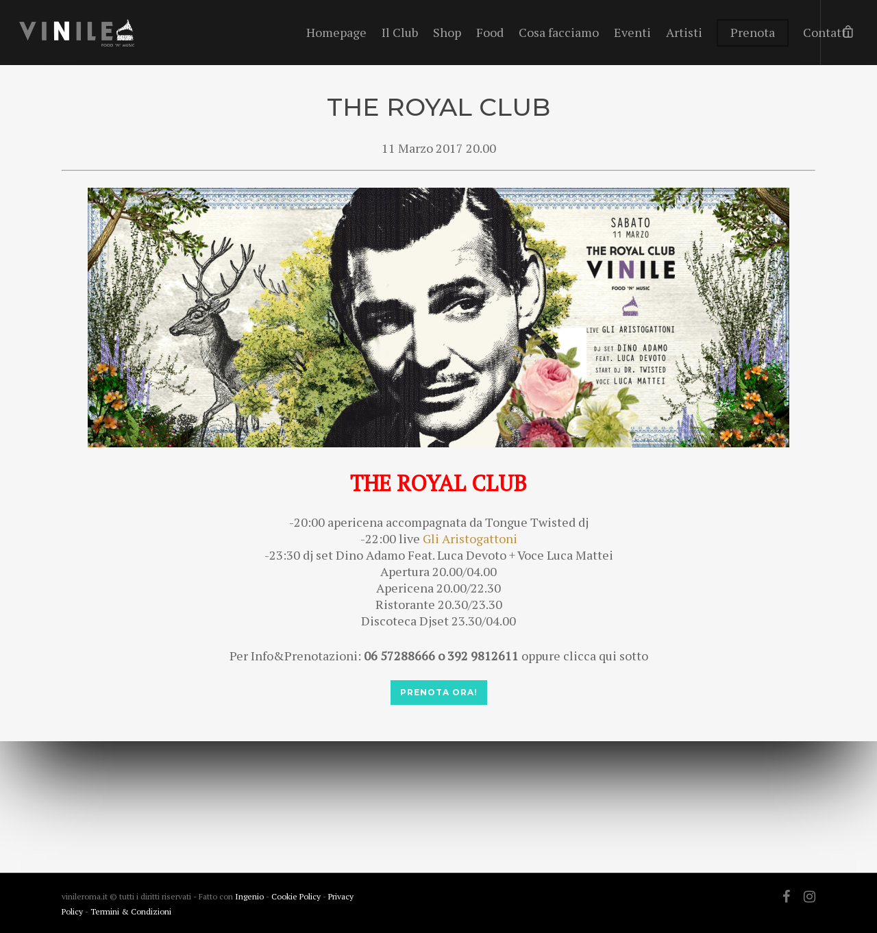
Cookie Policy (297, 896)
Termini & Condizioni (130, 911)
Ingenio (249, 896)
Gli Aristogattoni (470, 538)
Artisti (684, 32)
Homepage (336, 32)
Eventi (632, 32)
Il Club (400, 32)
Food (490, 32)
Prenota (752, 32)
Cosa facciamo (559, 32)
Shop (447, 32)
